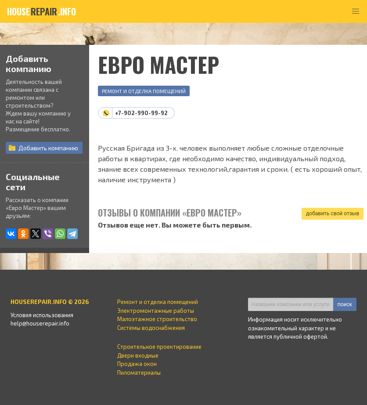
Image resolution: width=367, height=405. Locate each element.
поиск (345, 304)
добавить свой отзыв (332, 213)
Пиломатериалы (139, 372)
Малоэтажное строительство (157, 318)
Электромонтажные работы (155, 310)
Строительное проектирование (159, 346)
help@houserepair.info (40, 323)
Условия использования (42, 314)
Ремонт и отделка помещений (144, 91)
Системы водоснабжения (151, 327)
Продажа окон (137, 363)
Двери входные (137, 355)
